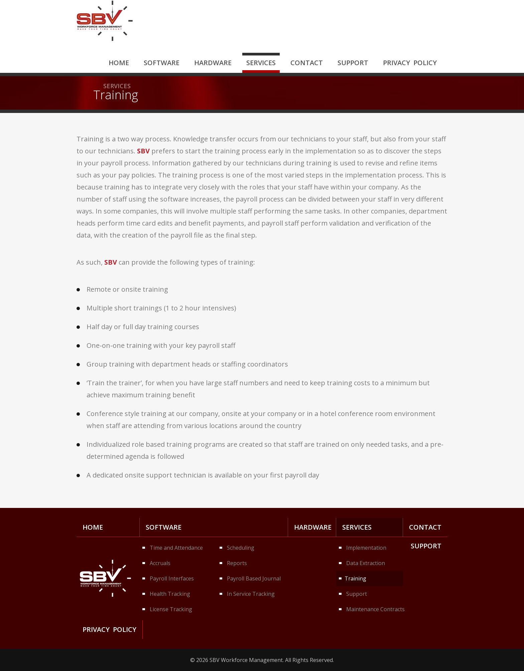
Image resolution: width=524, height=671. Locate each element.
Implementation (366, 547)
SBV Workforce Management (105, 20)
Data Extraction (365, 563)
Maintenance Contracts (374, 609)
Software (161, 62)
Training (355, 578)
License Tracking (171, 609)
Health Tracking (170, 593)
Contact (306, 62)
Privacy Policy (410, 62)
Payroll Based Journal (254, 578)
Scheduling (240, 547)
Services (261, 62)
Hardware (213, 62)
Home (119, 62)
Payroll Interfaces (172, 578)
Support (353, 62)
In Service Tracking (251, 593)
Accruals (160, 563)
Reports (237, 563)
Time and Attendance (176, 547)
